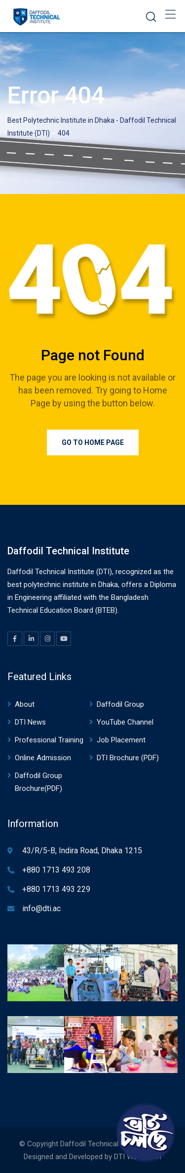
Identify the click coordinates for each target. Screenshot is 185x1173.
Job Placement (121, 739)
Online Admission (43, 757)
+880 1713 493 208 (56, 870)
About (25, 704)
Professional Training (49, 739)
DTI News (30, 722)
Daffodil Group (120, 704)
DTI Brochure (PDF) (128, 757)
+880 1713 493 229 (56, 889)
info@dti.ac (41, 908)
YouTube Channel (125, 722)
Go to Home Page (93, 442)
